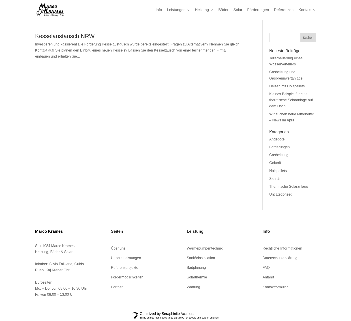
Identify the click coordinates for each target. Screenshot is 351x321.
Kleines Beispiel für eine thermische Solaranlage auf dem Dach (291, 100)
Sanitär (275, 179)
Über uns (118, 248)
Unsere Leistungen (126, 258)
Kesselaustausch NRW (64, 36)
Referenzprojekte (124, 267)
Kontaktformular (275, 287)
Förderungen (279, 147)
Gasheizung (278, 155)
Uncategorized (280, 194)
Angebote (277, 139)
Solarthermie (197, 277)
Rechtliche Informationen (282, 248)
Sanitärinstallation (201, 258)
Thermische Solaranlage (288, 186)
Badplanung (196, 267)
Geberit (275, 163)
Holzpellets (278, 171)
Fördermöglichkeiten (127, 277)
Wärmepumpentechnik (205, 248)
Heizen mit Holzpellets (287, 86)
